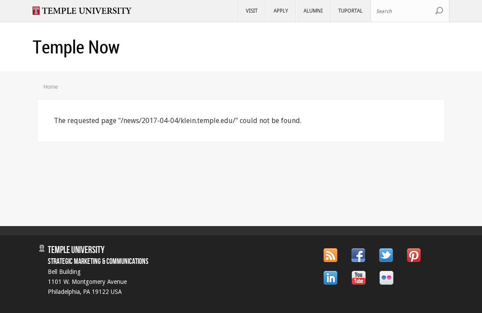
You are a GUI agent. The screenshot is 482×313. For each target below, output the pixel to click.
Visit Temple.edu (86, 11)
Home (50, 87)
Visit (252, 10)
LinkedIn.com (331, 278)
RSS (330, 255)
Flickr (386, 278)
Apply (281, 10)
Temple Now (76, 47)
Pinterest (414, 255)
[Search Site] (409, 11)
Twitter (386, 255)
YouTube (359, 278)
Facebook (358, 255)
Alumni (313, 10)
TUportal (350, 10)
